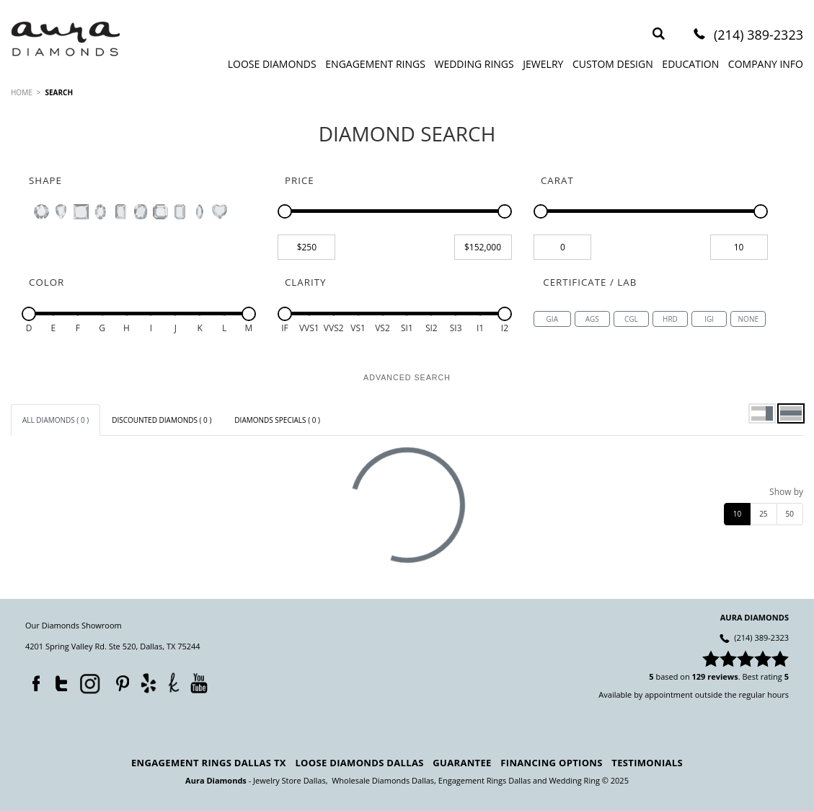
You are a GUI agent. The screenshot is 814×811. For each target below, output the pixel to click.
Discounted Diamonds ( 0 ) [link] (161, 420)
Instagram (88, 682)
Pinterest (119, 680)
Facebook (32, 680)
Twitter (57, 680)
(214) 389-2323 (758, 35)
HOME (21, 92)
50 (790, 514)
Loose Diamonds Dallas (359, 762)
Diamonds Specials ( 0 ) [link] (277, 420)
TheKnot (174, 682)
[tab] (55, 420)
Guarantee (462, 762)
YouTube (198, 683)
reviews (722, 676)
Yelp (148, 683)
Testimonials (647, 762)
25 (763, 514)
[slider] (285, 211)
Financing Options (551, 762)
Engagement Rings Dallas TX (208, 762)
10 (737, 514)
